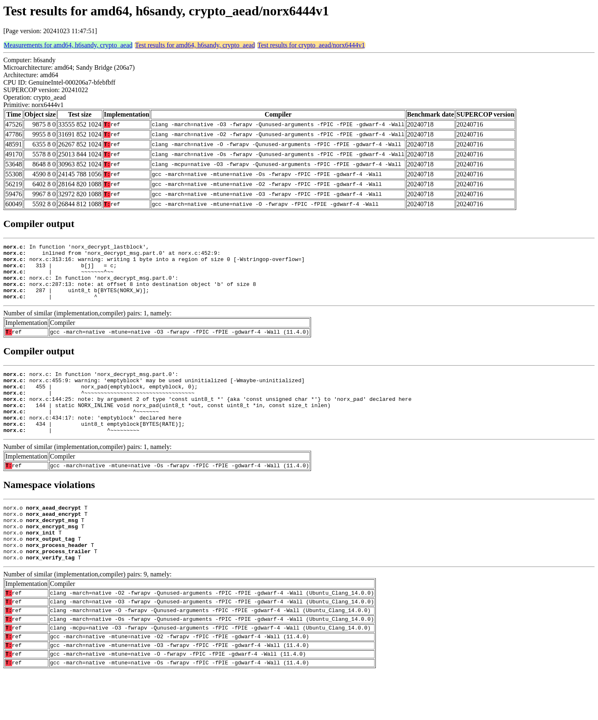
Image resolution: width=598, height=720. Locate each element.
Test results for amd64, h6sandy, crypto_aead (195, 45)
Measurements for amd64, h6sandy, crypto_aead (68, 45)
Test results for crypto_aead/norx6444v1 (311, 45)
